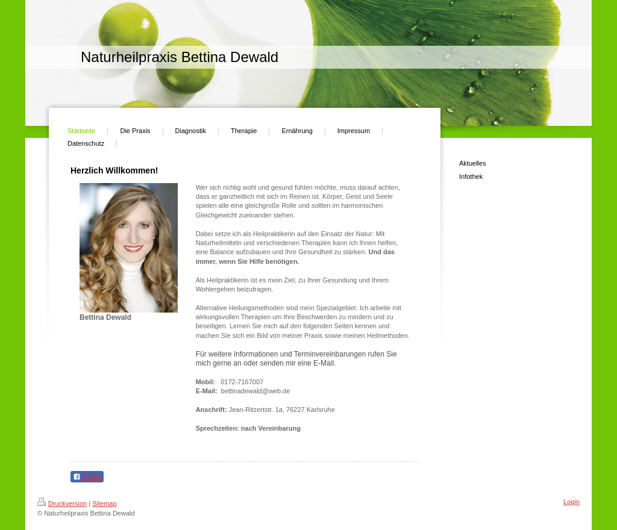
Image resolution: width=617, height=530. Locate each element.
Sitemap (104, 503)
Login (571, 501)
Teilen (87, 477)
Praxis (313, 335)
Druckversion (62, 503)
